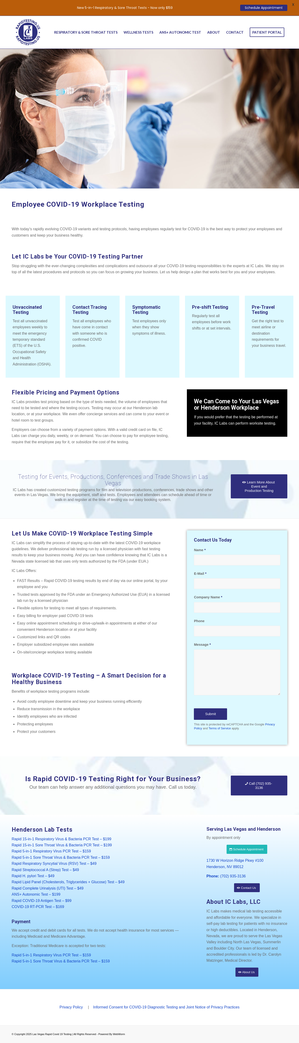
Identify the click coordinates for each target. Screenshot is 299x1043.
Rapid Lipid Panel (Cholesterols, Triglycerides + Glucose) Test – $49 (68, 882)
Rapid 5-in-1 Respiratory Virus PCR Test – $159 (51, 851)
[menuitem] (86, 32)
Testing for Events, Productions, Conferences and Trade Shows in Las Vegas (113, 480)
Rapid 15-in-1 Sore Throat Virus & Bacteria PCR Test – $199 (62, 845)
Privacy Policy (71, 1007)
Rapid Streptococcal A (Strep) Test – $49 (45, 870)
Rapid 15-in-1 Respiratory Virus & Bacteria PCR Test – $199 (61, 839)
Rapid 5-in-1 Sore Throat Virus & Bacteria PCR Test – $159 (61, 857)
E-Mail (200, 573)
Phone (199, 621)
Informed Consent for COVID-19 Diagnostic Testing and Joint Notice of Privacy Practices (166, 1007)
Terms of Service (220, 728)
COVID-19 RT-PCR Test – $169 (38, 907)
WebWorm (119, 1034)
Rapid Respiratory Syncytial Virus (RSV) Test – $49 (54, 864)
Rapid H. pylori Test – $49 (33, 876)
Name (200, 550)
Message (202, 644)
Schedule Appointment (264, 7)
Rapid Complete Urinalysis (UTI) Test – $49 (47, 888)
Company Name (208, 597)
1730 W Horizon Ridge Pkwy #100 (234, 860)
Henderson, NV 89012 (224, 867)
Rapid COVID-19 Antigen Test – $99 (41, 901)
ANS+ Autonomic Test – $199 (36, 894)
